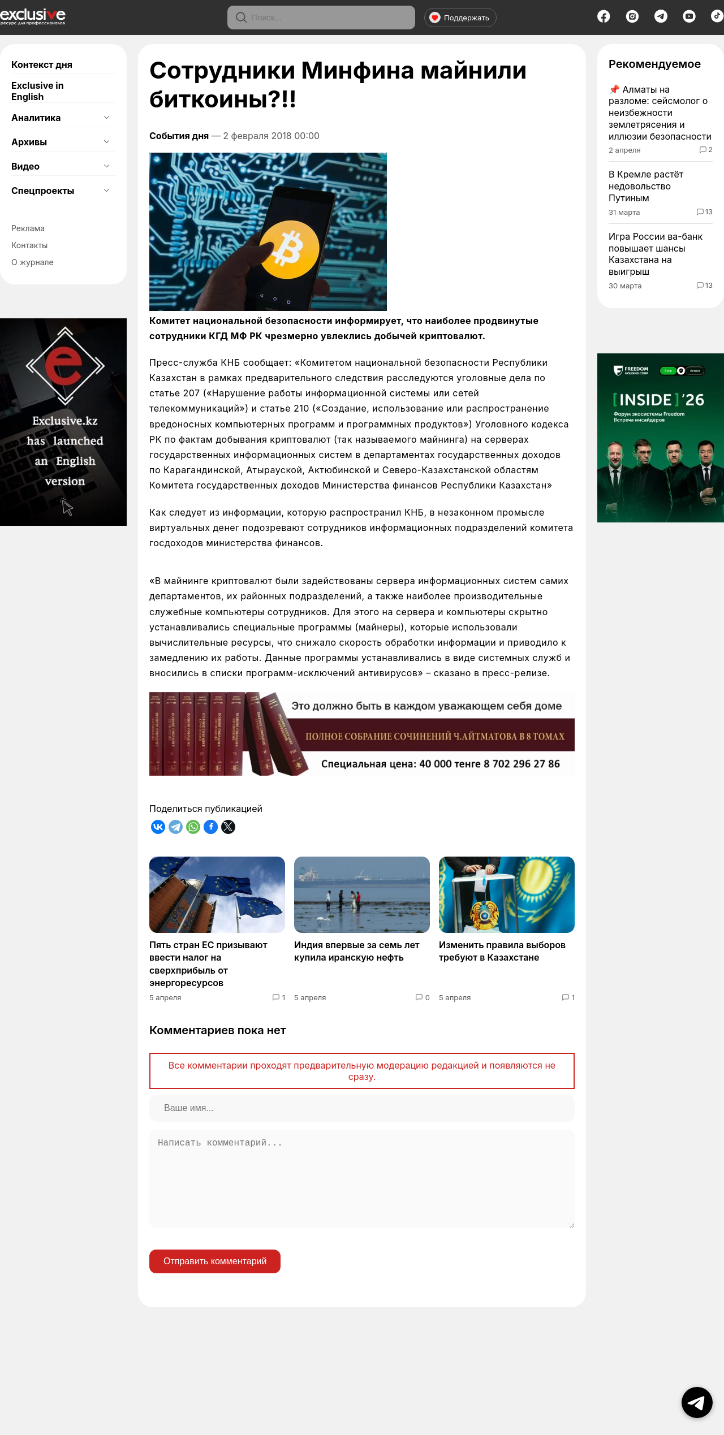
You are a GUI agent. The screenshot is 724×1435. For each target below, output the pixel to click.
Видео (25, 166)
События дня (179, 135)
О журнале (32, 262)
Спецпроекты (42, 190)
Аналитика (36, 117)
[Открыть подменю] (106, 118)
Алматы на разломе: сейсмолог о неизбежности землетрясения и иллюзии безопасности (660, 113)
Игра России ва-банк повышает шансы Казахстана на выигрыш (656, 254)
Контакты (29, 245)
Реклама (28, 228)
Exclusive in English (37, 91)
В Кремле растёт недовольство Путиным (646, 186)
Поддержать (459, 17)
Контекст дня (41, 64)
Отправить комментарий (214, 1279)
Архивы (29, 142)
